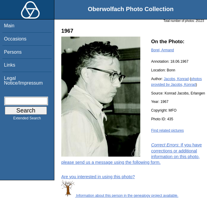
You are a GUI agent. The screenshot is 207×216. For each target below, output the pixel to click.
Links (9, 65)
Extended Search (27, 119)
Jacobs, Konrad (176, 79)
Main (9, 25)
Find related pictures (167, 130)
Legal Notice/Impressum (23, 81)
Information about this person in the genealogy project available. (119, 196)
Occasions (15, 38)
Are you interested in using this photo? (98, 176)
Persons (13, 52)
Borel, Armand (162, 50)
